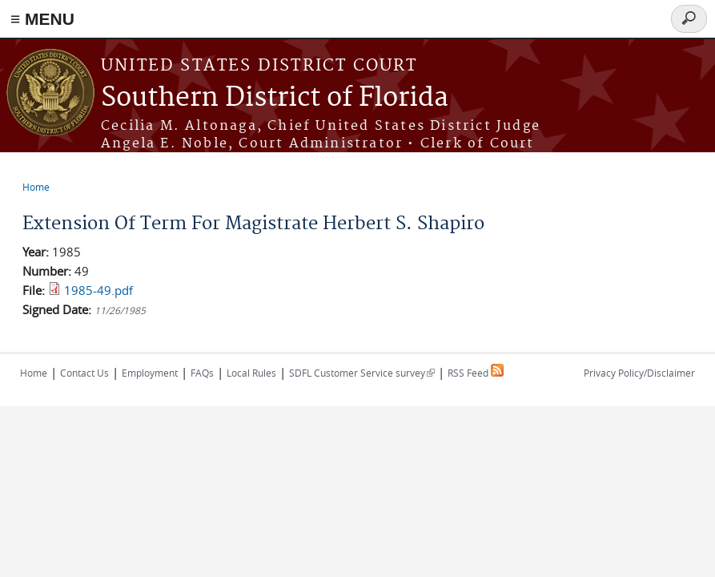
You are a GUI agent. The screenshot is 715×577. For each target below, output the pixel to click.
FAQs (202, 372)
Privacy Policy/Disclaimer (639, 372)
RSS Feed (476, 372)
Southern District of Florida (274, 98)
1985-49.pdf (98, 290)
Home (36, 186)
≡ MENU (42, 19)
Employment (150, 372)
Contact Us (84, 372)
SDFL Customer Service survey (362, 372)
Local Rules (251, 372)
